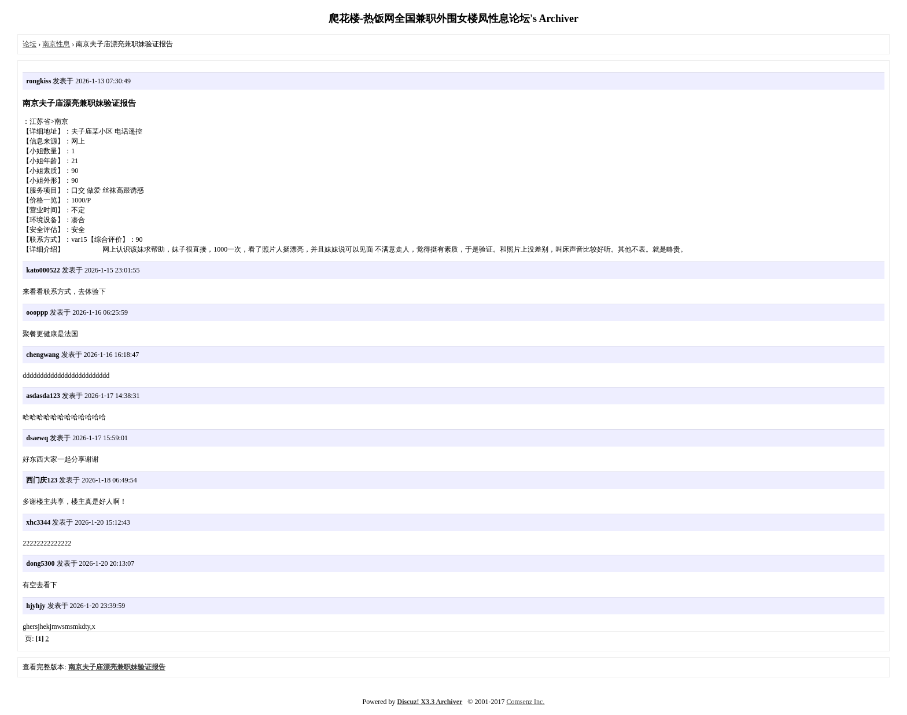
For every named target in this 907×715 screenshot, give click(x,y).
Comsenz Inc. (525, 702)
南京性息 (56, 44)
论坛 (29, 44)
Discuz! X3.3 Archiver (430, 702)
